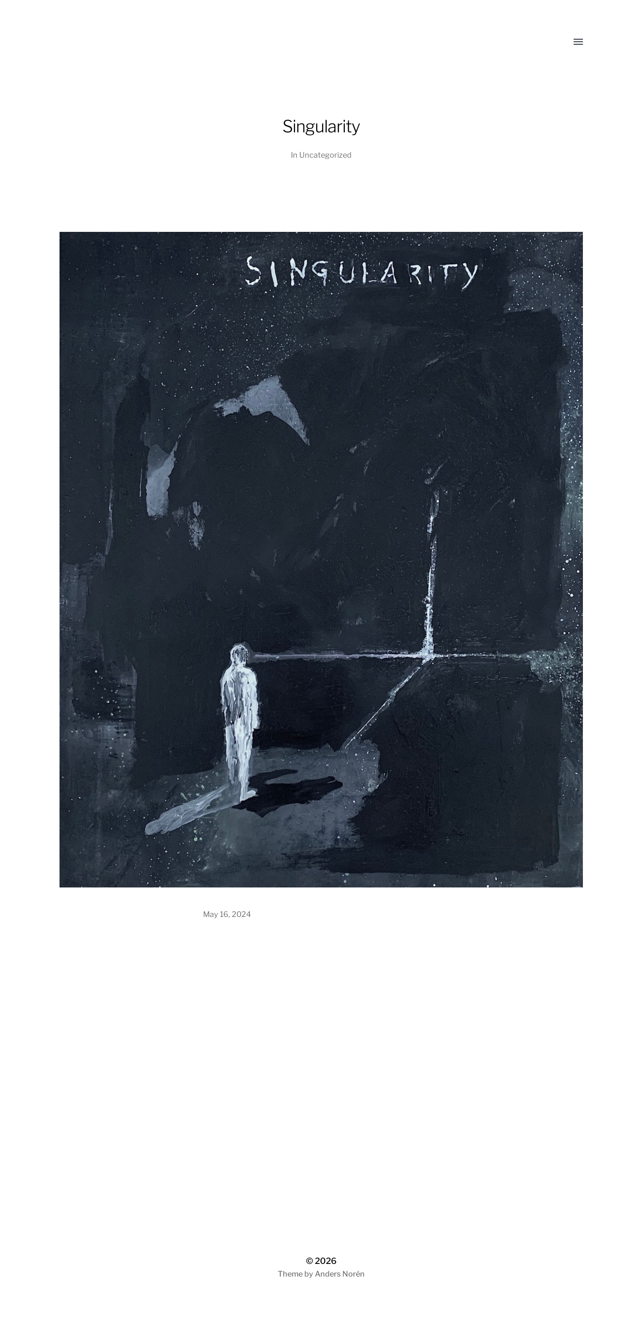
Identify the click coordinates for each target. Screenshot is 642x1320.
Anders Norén (340, 1273)
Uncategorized (325, 155)
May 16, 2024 (227, 914)
